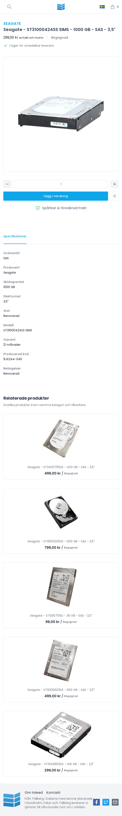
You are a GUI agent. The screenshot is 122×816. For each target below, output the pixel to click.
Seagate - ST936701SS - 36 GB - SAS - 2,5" (61, 615)
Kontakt (53, 792)
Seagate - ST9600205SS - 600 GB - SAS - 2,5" (61, 541)
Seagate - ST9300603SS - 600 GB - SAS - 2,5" (61, 690)
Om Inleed (34, 792)
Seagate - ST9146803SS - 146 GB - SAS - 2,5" (61, 764)
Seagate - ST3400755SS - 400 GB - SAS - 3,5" (61, 467)
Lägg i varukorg (56, 196)
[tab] (15, 236)
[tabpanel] (61, 313)
